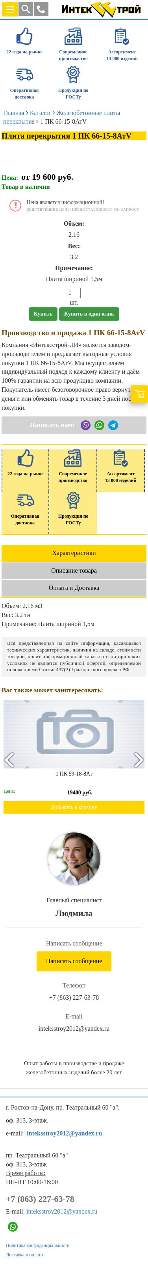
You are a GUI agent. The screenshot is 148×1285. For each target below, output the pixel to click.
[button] (41, 9)
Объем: (74, 223)
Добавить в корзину (74, 807)
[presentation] (8, 759)
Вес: (74, 246)
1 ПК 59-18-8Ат (74, 774)
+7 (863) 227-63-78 (74, 997)
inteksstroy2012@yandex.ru (74, 1028)
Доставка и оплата (24, 1255)
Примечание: (74, 268)
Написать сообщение (74, 961)
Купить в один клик (89, 314)
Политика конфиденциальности (38, 1245)
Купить (43, 314)
